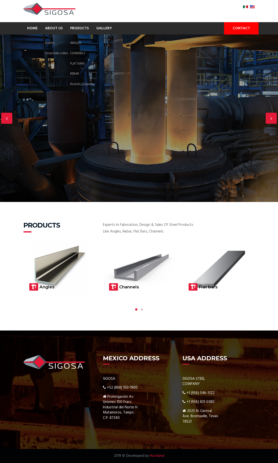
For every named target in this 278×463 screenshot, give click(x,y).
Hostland (157, 456)
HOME (32, 28)
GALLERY (104, 28)
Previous (6, 118)
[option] (139, 118)
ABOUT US (54, 28)
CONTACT (241, 28)
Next (271, 118)
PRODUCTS (79, 28)
